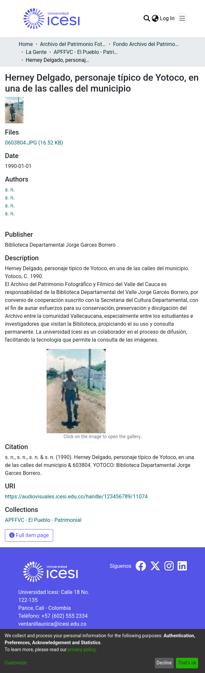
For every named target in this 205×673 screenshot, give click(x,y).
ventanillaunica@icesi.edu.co (52, 624)
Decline (164, 662)
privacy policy (81, 649)
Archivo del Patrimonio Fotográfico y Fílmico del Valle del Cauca (73, 44)
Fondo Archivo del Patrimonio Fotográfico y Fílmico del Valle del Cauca (146, 44)
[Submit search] (147, 18)
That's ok (187, 662)
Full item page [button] (29, 535)
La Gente (36, 52)
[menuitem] (155, 18)
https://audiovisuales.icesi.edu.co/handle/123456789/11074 (76, 496)
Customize (15, 662)
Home (26, 44)
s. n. (10, 190)
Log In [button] (167, 18)
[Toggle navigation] (182, 18)
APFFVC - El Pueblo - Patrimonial (87, 52)
